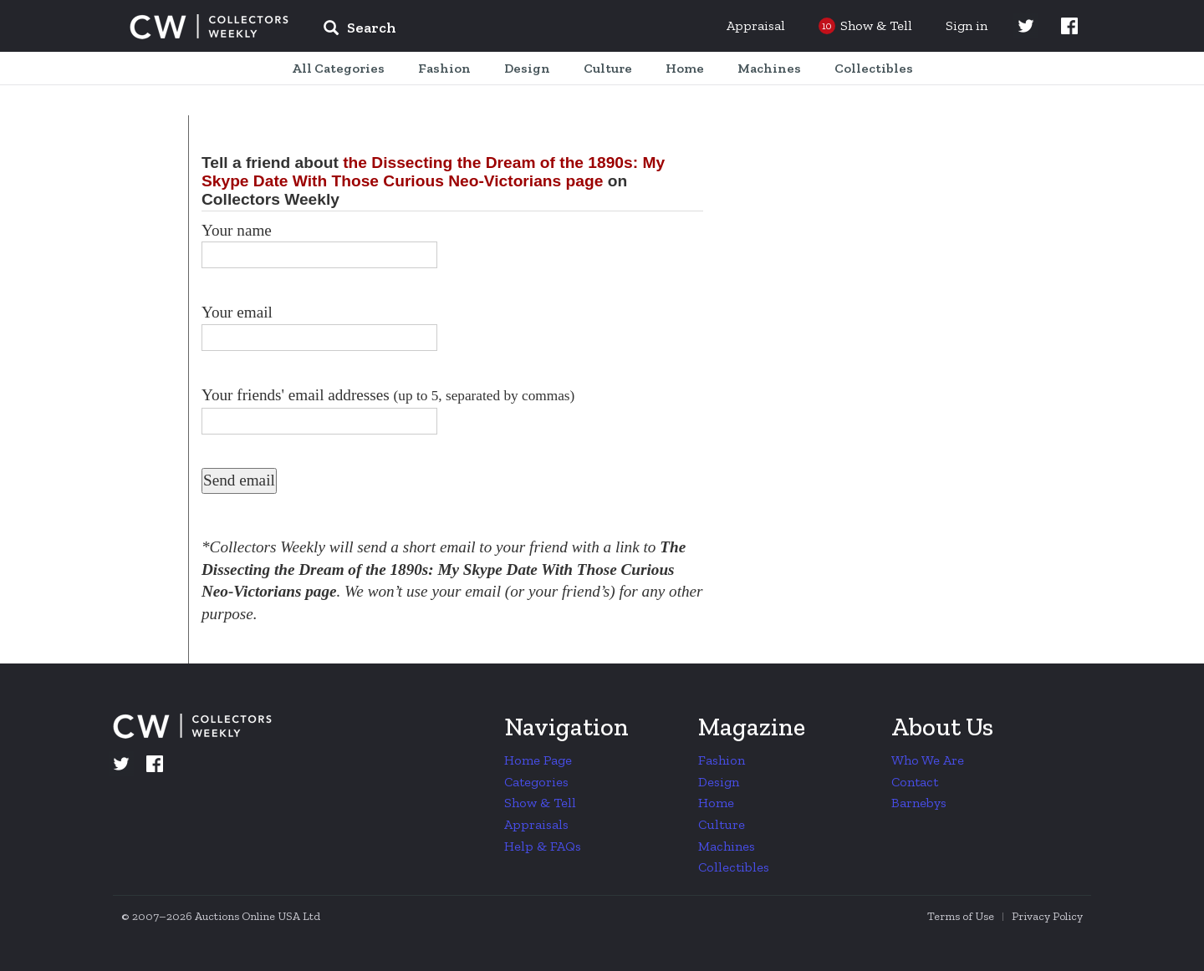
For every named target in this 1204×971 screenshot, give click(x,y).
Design (718, 782)
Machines (726, 846)
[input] (481, 30)
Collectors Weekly (209, 26)
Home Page (538, 760)
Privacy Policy (1047, 916)
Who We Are (927, 760)
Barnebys (918, 803)
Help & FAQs (542, 846)
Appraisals (536, 824)
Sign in (966, 25)
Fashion (721, 760)
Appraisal (756, 25)
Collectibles (733, 867)
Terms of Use (960, 916)
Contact (914, 782)
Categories (536, 782)
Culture (721, 824)
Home (716, 803)
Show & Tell (540, 803)
